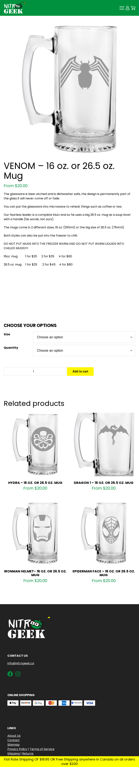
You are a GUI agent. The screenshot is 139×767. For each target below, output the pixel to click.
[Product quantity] (35, 371)
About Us (14, 736)
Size (7, 334)
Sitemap (13, 744)
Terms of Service (42, 749)
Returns (28, 753)
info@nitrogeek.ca (20, 663)
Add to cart (80, 371)
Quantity (11, 348)
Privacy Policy (17, 749)
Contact (13, 740)
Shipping (13, 753)
